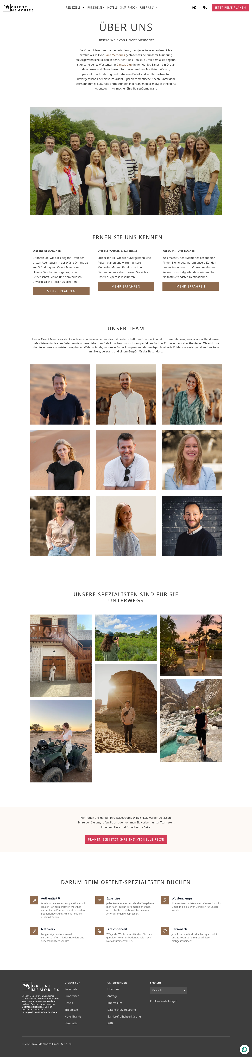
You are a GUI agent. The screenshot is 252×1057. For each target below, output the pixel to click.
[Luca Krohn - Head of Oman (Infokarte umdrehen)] (192, 394)
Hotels (112, 7)
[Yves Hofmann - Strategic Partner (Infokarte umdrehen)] (192, 526)
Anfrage (112, 996)
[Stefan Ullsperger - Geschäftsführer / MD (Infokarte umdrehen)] (126, 394)
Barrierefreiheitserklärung (124, 1016)
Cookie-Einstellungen (163, 1001)
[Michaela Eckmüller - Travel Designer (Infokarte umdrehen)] (60, 460)
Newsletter (72, 1023)
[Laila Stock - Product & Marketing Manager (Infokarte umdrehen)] (126, 526)
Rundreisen (96, 7)
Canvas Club (125, 64)
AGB (110, 1023)
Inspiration (128, 7)
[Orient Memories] (18, 7)
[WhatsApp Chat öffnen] (244, 1049)
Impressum (114, 1003)
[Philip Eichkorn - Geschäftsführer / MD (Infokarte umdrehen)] (60, 394)
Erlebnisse (71, 1010)
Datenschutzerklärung (121, 1010)
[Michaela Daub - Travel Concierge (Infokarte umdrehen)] (60, 526)
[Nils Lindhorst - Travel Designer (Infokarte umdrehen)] (126, 460)
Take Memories (115, 55)
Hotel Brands (73, 1016)
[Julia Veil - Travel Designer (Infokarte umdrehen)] (192, 460)
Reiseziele (73, 7)
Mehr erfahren (61, 291)
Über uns (147, 7)
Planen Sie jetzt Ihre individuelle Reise (126, 839)
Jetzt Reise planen (230, 7)
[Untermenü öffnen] (83, 7)
